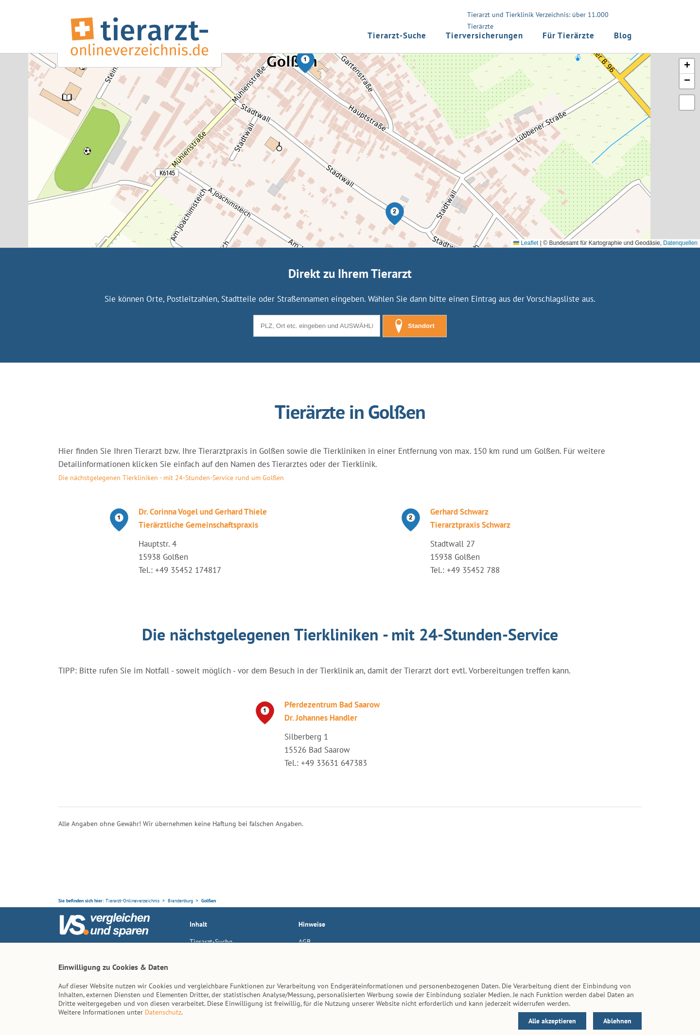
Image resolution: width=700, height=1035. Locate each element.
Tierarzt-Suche (397, 35)
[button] (305, 62)
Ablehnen (617, 1021)
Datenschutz (163, 1012)
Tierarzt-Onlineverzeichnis (132, 900)
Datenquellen (680, 243)
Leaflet (525, 243)
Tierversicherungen (484, 35)
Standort (415, 326)
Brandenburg (180, 900)
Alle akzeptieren (552, 1021)
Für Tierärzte (568, 35)
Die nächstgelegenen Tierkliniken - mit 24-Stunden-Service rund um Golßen (171, 477)
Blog (623, 35)
